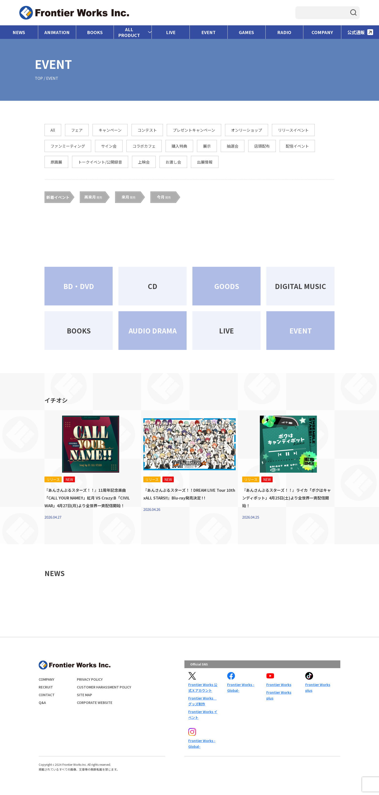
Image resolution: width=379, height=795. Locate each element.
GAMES (246, 32)
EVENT (208, 32)
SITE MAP (84, 694)
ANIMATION (57, 32)
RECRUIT (46, 687)
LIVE (170, 32)
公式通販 (360, 32)
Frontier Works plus (278, 695)
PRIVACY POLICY (90, 679)
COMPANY (322, 32)
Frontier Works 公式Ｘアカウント (202, 687)
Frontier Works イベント (202, 714)
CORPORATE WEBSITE (94, 702)
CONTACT (47, 694)
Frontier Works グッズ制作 (202, 701)
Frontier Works (278, 684)
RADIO (284, 32)
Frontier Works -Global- (240, 687)
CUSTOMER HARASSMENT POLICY (104, 687)
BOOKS (95, 32)
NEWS (19, 32)
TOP (39, 78)
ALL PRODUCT (129, 32)
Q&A (42, 702)
